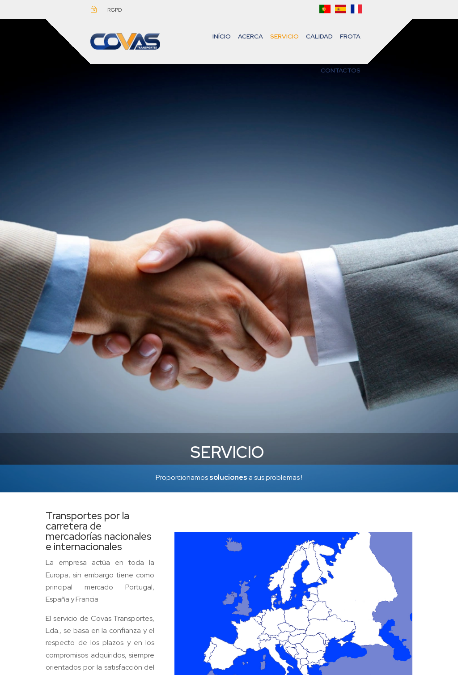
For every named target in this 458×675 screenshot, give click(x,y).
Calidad (319, 36)
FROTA (350, 36)
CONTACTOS (340, 70)
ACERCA (250, 36)
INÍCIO (221, 36)
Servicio (284, 36)
